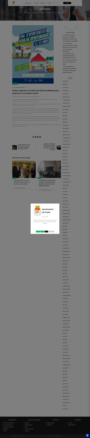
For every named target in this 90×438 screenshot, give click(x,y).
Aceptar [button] (42, 231)
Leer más (38, 231)
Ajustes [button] (46, 231)
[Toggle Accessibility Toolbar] (87, 435)
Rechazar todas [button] (51, 231)
